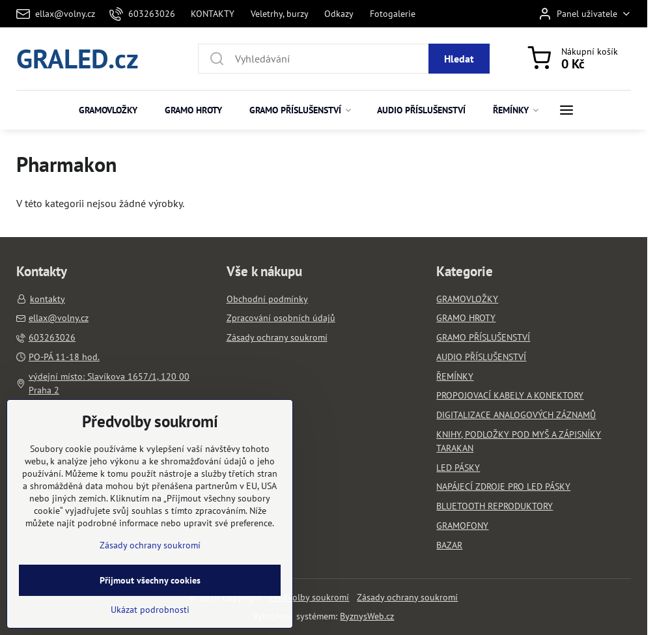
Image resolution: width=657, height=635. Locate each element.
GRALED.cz (77, 58)
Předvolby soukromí (309, 597)
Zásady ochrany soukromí (407, 597)
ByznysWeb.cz (367, 616)
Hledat (459, 58)
